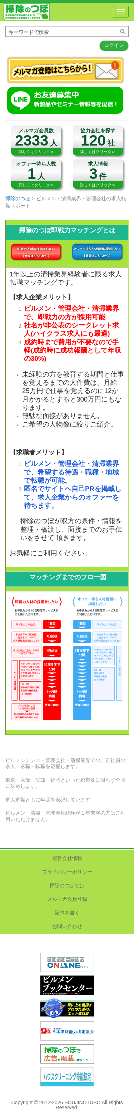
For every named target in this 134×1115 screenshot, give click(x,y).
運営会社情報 (67, 858)
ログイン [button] (114, 45)
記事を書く (67, 912)
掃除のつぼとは (67, 885)
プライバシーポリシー (67, 872)
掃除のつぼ (27, 12)
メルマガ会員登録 (67, 899)
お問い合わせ (67, 926)
